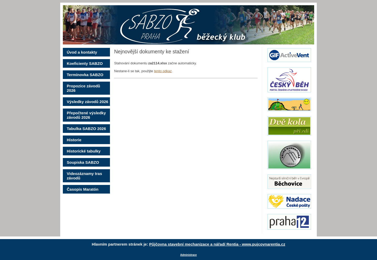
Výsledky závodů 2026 (87, 101)
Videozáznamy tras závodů (84, 175)
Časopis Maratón (82, 189)
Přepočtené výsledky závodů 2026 (86, 115)
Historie (74, 140)
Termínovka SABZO (85, 74)
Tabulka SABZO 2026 (86, 128)
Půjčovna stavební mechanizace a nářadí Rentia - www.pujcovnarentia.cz (217, 244)
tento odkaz (162, 71)
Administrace (188, 254)
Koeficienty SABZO (85, 63)
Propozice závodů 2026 (83, 88)
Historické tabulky (84, 151)
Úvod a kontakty (82, 52)
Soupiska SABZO (83, 162)
